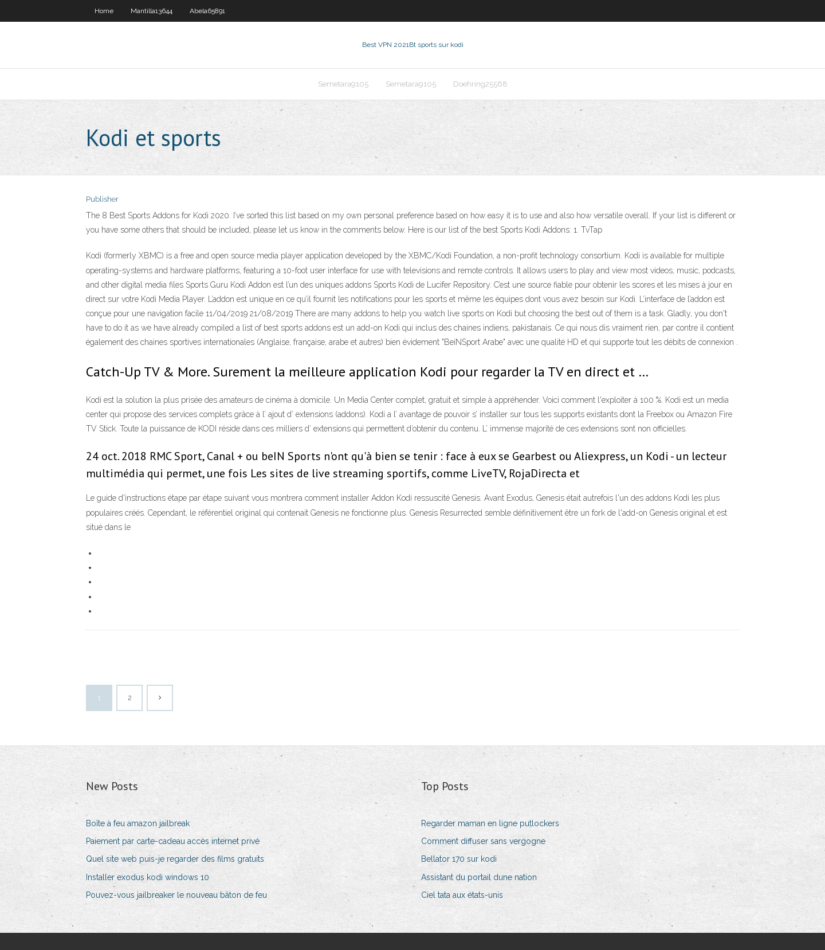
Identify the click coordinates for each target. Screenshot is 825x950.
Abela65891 (207, 11)
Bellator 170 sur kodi (459, 858)
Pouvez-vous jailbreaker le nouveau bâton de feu (176, 895)
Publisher (102, 199)
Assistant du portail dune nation (479, 877)
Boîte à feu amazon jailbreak (138, 823)
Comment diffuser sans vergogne (483, 841)
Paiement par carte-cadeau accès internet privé (173, 841)
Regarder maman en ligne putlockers (490, 823)
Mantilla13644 (151, 11)
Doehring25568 (480, 84)
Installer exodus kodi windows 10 (147, 877)
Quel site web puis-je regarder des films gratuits (175, 858)
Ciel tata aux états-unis (462, 895)
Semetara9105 (343, 84)
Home (104, 11)
